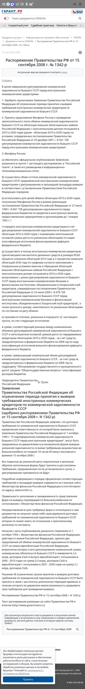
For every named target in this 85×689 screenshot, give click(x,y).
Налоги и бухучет (67, 25)
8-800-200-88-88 (75, 682)
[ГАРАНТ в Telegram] (17, 4)
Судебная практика (42, 25)
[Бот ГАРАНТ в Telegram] (22, 4)
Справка (7, 80)
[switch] (6, 18)
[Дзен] (8, 4)
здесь (64, 72)
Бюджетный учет (18, 25)
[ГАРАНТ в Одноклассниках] (27, 4)
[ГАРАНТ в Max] (13, 4)
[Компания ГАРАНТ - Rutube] (31, 4)
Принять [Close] (28, 679)
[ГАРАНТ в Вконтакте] (4, 4)
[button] (74, 4)
